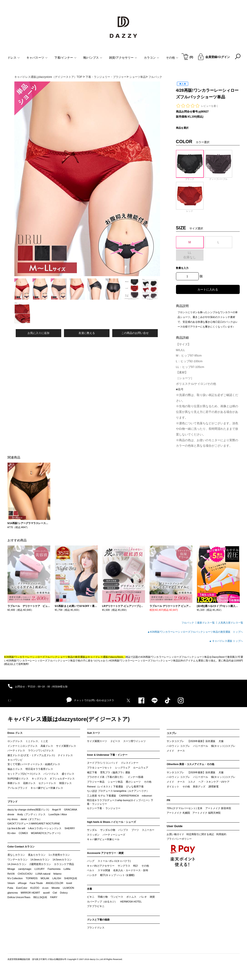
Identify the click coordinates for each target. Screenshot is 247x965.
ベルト (90, 870)
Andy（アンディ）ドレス (31, 814)
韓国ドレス (65, 783)
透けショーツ (133, 781)
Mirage (11, 869)
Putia (10, 887)
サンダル (92, 830)
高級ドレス (47, 746)
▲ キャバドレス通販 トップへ (226, 641)
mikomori (147, 795)
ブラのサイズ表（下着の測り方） (106, 777)
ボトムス (131, 896)
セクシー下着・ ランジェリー (103, 808)
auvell (46, 892)
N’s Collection (15, 878)
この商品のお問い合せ (135, 333)
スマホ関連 (104, 870)
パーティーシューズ (114, 834)
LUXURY (40, 869)
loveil (69, 883)
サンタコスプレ (175, 741)
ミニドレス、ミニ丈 (36, 741)
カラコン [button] (151, 57)
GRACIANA (70, 809)
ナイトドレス (65, 755)
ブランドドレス (95, 927)
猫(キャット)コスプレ (223, 746)
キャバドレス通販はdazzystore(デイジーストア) (69, 719)
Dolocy (64, 892)
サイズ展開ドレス (66, 746)
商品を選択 (182, 127)
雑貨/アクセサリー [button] (123, 57)
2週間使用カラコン (40, 864)
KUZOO (34, 887)
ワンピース (117, 896)
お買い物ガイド (175, 834)
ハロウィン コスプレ (178, 746)
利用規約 (221, 834)
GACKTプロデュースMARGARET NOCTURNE (34, 823)
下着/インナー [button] (65, 57)
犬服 (221, 741)
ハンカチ (92, 875)
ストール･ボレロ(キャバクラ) (114, 861)
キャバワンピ (15, 759)
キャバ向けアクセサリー (101, 865)
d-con (45, 887)
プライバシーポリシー (179, 838)
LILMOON (68, 887)
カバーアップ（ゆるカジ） (102, 901)
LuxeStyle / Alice (57, 814)
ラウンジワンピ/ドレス (41, 750)
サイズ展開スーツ (97, 741)
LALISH (56, 878)
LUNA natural (43, 873)
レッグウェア (122, 767)
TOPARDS (32, 878)
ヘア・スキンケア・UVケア (214, 781)
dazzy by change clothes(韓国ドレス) (28, 809)
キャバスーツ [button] (37, 57)
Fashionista (54, 869)
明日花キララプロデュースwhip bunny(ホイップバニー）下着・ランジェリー (120, 802)
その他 (147, 781)
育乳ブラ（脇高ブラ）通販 (115, 772)
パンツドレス (51, 773)
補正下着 (92, 772)
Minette (56, 887)
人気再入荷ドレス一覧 (230, 622)
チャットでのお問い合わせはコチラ (90, 700)
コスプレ (172, 733)
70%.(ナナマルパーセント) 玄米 (184, 808)
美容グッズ (199, 786)
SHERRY (70, 828)
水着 (89, 888)
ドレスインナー (129, 762)
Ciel (55, 892)
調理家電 (214, 786)
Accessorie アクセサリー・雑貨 (105, 853)
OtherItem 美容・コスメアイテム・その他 (190, 764)
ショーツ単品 (115, 781)
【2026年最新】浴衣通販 (201, 741)
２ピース (115, 741)
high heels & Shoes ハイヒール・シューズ (111, 822)
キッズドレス (39, 778)
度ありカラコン (37, 854)
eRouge (22, 883)
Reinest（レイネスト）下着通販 (105, 786)
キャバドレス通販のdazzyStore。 (106, 657)
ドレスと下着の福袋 (98, 919)
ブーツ (135, 830)
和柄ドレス (14, 783)
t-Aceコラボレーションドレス (45, 828)
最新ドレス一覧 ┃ (207, 622)
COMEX (23, 833)
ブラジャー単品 (95, 781)
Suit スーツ (93, 733)
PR (168, 800)
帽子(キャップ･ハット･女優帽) (117, 875)
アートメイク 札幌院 (178, 812)
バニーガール (200, 746)
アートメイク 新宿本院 (218, 808)
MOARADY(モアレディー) (45, 833)
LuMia (67, 869)
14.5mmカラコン (62, 859)
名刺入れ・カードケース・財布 (130, 870)
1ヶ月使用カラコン (59, 854)
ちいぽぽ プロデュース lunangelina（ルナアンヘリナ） (118, 790)
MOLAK (45, 878)
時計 (135, 865)
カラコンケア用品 (64, 864)
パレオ (143, 896)
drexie (11, 814)
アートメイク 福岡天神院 (206, 812)
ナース (181, 750)
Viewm (11, 883)
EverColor (21, 887)
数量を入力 (182, 268)
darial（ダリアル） (31, 819)
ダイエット (173, 786)
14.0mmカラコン (40, 859)
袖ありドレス (15, 769)
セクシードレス (47, 783)
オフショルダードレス (62, 778)
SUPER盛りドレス (18, 778)
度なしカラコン (16, 854)
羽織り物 (103, 896)
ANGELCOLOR (54, 883)
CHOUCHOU (25, 873)
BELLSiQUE (40, 897)
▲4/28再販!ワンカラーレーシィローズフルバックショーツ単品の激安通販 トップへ (195, 631)
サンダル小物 (107, 830)
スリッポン (93, 834)
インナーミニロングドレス (23, 746)
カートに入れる (207, 289)
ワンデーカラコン (18, 859)
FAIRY (54, 897)
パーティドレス (16, 750)
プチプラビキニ (95, 906)
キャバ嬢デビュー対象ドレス (47, 788)
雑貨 (152, 896)
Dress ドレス (15, 733)
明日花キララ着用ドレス (39, 769)
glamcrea (13, 892)
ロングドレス (15, 741)
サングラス (124, 865)
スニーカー (148, 830)
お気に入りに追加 (38, 333)
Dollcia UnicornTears (19, 897)
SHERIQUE (70, 878)
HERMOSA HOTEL (131, 901)
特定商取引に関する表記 (200, 834)
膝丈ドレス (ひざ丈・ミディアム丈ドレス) (31, 755)
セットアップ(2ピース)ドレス (24, 773)
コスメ (191, 781)
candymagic (24, 869)
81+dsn (12, 833)
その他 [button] (172, 57)
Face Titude (36, 883)
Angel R (56, 809)
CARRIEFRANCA (129, 795)
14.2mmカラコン (17, 864)
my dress (13, 819)
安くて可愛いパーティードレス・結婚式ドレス (34, 764)
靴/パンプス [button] (92, 57)
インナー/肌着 (135, 777)
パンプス (123, 830)
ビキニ (90, 896)
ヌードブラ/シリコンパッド (102, 762)
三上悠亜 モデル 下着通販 (101, 795)
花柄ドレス (29, 783)
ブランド (13, 801)
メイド (170, 750)
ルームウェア (140, 767)
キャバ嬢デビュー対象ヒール (103, 839)
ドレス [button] (14, 57)
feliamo (57, 873)
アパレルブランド (18, 788)
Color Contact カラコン (21, 846)
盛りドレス (68, 773)
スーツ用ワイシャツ (134, 741)
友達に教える (87, 333)
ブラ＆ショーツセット (99, 767)
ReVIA (11, 873)
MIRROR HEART (30, 892)
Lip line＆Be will (16, 828)
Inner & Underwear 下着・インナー (107, 754)
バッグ (90, 861)
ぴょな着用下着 (135, 786)
